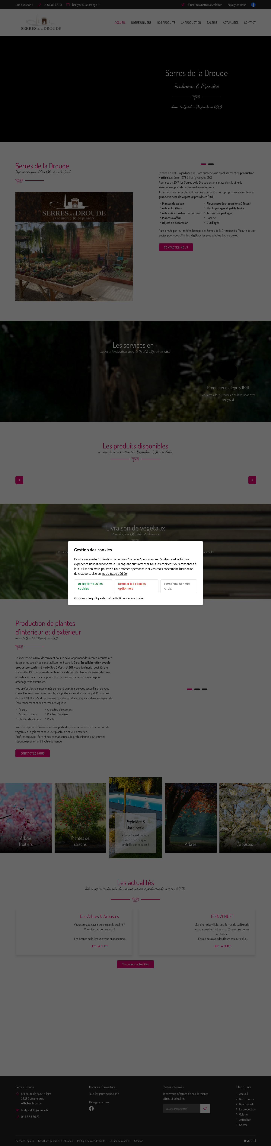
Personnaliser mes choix (177, 586)
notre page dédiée (114, 573)
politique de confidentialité (106, 598)
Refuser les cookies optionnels (132, 586)
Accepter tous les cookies (90, 586)
